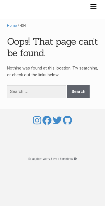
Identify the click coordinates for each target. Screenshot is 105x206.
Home (12, 25)
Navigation (93, 7)
